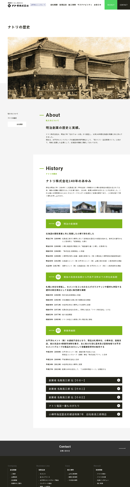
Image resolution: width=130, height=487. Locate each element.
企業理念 (14, 449)
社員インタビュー (103, 452)
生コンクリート (45, 449)
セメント (43, 446)
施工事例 (72, 4)
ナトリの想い (101, 446)
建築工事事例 (73, 449)
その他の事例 (73, 452)
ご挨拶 (13, 446)
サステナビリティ (85, 4)
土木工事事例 (73, 446)
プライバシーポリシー (102, 469)
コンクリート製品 (46, 456)
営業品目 (63, 4)
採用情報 (99, 442)
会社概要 (54, 4)
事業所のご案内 (16, 456)
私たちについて (13, 81)
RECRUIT (111, 5)
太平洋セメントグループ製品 (49, 452)
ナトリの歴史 (12, 86)
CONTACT (124, 5)
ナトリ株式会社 (18, 5)
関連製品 (43, 462)
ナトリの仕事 (101, 449)
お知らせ (97, 4)
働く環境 (100, 456)
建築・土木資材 (45, 459)
